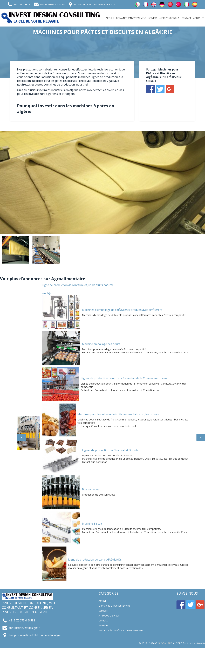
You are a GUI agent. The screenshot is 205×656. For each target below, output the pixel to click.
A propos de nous (169, 18)
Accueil (110, 18)
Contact (186, 18)
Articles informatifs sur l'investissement (121, 630)
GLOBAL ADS (165, 643)
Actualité (198, 18)
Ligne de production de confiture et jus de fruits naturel (77, 285)
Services (153, 18)
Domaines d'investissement (131, 18)
